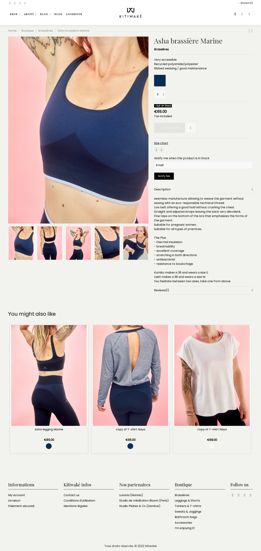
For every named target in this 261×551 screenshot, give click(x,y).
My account (16, 495)
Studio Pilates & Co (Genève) (139, 506)
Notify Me (164, 176)
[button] (30, 14)
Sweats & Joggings (188, 512)
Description (203, 189)
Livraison (14, 500)
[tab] (203, 189)
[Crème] (212, 446)
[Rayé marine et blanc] (130, 446)
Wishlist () (245, 3)
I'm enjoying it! (185, 528)
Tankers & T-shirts (188, 506)
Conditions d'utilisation (79, 500)
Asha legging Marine (49, 429)
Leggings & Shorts (187, 500)
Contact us (71, 495)
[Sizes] (160, 94)
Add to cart (169, 128)
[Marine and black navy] (49, 446)
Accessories (183, 523)
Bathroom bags (186, 517)
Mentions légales (76, 506)
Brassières (161, 49)
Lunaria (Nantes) (131, 495)
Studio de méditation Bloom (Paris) (144, 500)
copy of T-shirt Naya (130, 429)
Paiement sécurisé (21, 506)
